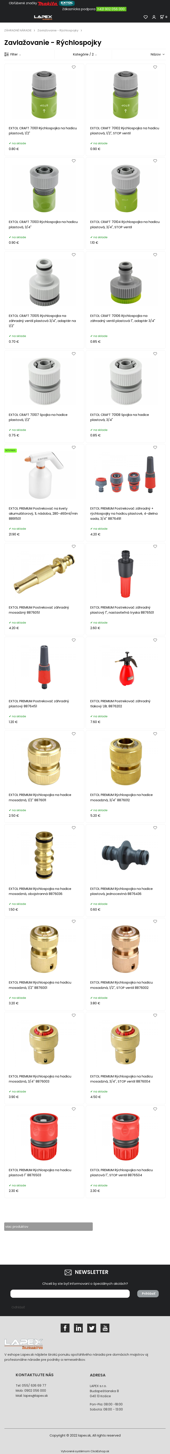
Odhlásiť (18, 1307)
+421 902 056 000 (111, 9)
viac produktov (17, 1226)
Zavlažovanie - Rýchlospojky (57, 30)
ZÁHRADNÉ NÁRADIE (17, 30)
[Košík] (165, 17)
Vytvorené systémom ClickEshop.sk (85, 1451)
